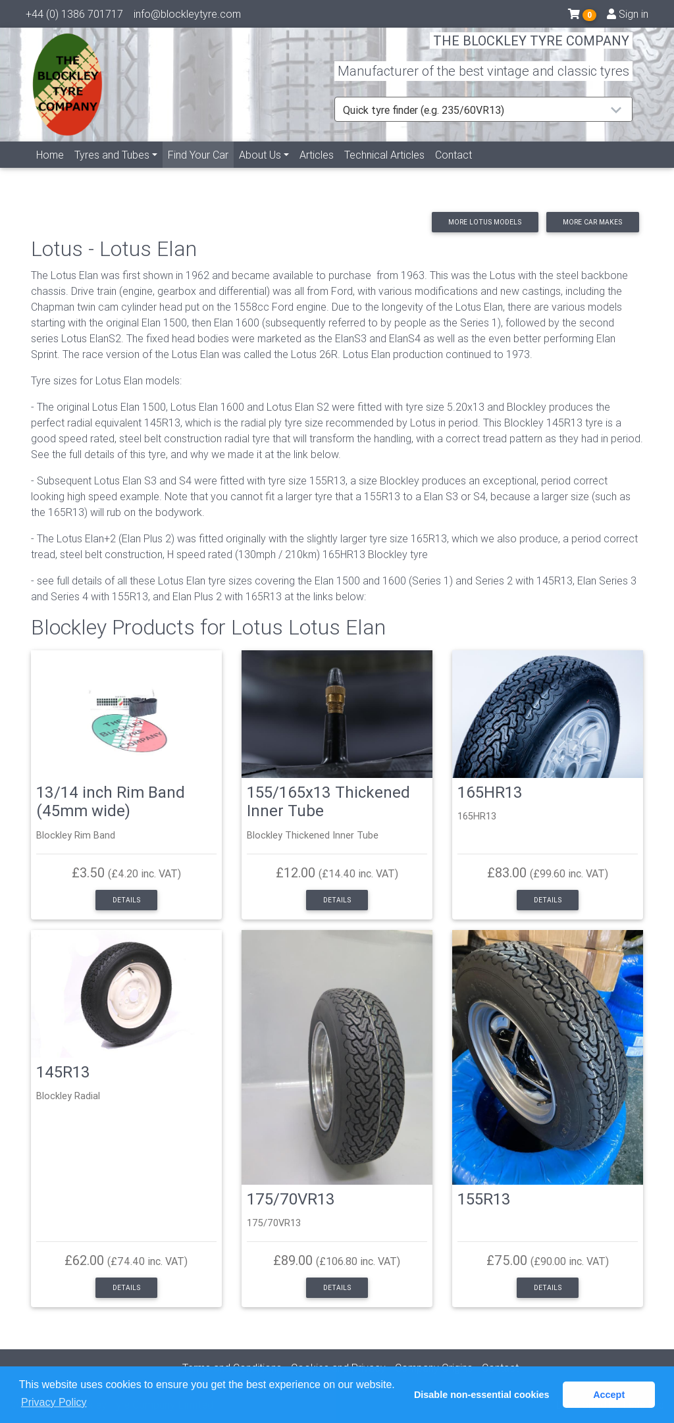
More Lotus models (484, 222)
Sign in (627, 16)
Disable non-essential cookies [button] (482, 1394)
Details (126, 900)
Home (50, 169)
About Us (260, 169)
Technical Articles (384, 169)
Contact (453, 169)
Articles (316, 169)
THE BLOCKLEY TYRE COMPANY (531, 49)
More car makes (592, 222)
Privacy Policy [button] (54, 1402)
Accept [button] (609, 1394)
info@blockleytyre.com (187, 16)
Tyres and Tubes (111, 169)
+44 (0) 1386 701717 (74, 16)
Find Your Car (201, 168)
